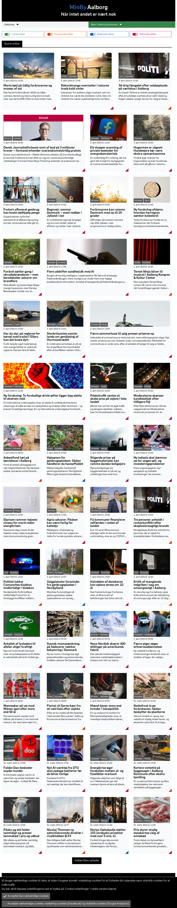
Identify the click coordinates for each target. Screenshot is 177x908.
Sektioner (11, 24)
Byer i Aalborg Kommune (106, 24)
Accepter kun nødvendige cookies (25, 896)
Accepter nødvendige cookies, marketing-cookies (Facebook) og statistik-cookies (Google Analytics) (66, 903)
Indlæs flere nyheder (87, 860)
